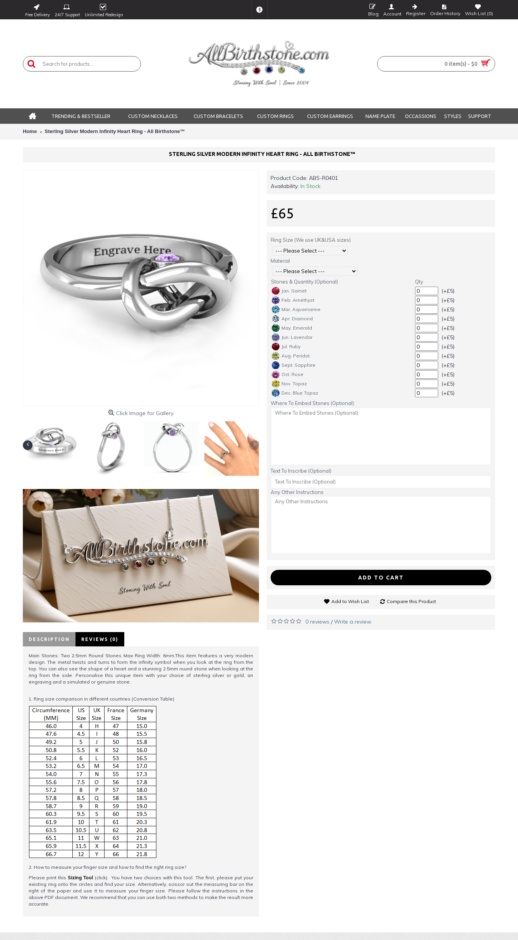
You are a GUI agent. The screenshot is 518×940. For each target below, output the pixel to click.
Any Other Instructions (297, 492)
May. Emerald (292, 328)
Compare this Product (411, 601)
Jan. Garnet (289, 291)
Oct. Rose (288, 374)
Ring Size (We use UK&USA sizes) (311, 240)
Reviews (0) (99, 639)
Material (280, 261)
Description (49, 639)
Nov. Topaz (289, 384)
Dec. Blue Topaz (295, 393)
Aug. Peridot (291, 356)
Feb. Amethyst (293, 300)
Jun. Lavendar (292, 337)
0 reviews (317, 621)
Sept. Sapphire (294, 365)
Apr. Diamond (292, 319)
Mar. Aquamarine (296, 309)
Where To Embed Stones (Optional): (313, 403)
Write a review (352, 621)
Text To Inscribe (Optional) (301, 471)
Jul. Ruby (286, 346)
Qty (419, 282)
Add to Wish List (350, 601)
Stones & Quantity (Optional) (304, 282)
